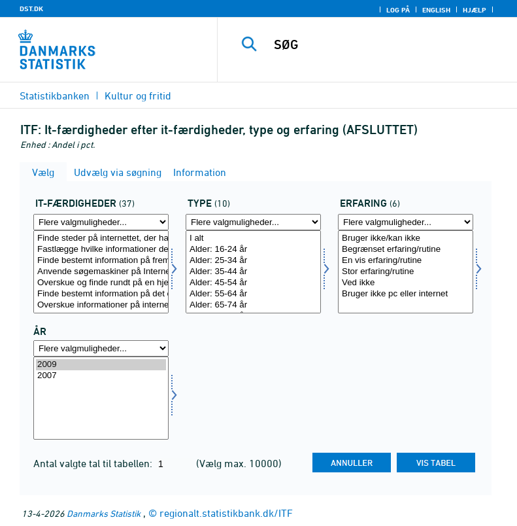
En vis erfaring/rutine (406, 260)
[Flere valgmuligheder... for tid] (101, 348)
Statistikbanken (55, 95)
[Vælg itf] (101, 271)
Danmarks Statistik (104, 513)
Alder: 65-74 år (253, 305)
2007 (101, 375)
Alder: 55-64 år (253, 294)
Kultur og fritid (138, 95)
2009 (101, 364)
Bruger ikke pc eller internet (406, 294)
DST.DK (31, 8)
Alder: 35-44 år (253, 271)
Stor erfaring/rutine (406, 271)
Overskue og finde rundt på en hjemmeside (101, 283)
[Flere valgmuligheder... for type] (253, 222)
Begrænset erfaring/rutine (406, 249)
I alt (253, 238)
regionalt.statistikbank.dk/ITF (226, 513)
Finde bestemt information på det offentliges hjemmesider (101, 294)
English (436, 9)
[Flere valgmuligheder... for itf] (101, 222)
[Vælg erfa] (405, 271)
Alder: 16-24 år (253, 249)
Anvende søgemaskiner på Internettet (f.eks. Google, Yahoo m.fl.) (101, 271)
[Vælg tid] (101, 398)
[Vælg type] (253, 271)
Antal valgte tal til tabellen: (94, 463)
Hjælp (474, 9)
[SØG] (387, 44)
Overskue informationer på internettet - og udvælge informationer (101, 305)
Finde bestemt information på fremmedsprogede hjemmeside (101, 260)
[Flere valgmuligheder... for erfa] (405, 222)
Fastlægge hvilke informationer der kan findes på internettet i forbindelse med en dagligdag (101, 249)
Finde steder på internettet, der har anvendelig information (101, 238)
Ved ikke (406, 283)
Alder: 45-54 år (253, 283)
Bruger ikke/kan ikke (406, 238)
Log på (398, 9)
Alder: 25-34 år (253, 260)
